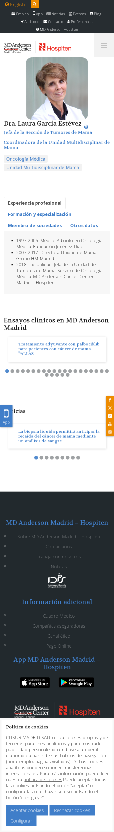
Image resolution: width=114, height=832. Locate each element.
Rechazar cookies (72, 810)
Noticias (55, 14)
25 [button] (68, 375)
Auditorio (30, 21)
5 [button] (28, 371)
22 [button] (52, 375)
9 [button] (49, 371)
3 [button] (18, 371)
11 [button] (60, 371)
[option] (57, 349)
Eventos (77, 14)
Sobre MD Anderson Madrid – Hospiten (59, 537)
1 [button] (7, 371)
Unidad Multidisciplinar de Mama (42, 167)
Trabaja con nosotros (59, 557)
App (38, 14)
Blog (95, 14)
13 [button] (70, 371)
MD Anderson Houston (57, 29)
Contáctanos (59, 547)
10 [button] (54, 371)
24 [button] (62, 375)
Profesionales (80, 21)
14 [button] (75, 371)
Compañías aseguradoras (59, 626)
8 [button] (44, 371)
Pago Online (59, 646)
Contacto (54, 21)
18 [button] (96, 371)
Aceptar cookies (27, 810)
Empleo (20, 14)
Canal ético (59, 636)
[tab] (35, 203)
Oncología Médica (25, 159)
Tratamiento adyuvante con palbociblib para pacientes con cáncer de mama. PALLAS (59, 348)
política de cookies (42, 779)
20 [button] (107, 371)
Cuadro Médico (59, 616)
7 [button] (38, 371)
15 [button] (80, 371)
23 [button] (57, 375)
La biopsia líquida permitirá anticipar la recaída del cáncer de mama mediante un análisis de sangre (59, 436)
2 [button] (12, 371)
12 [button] (65, 371)
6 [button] (33, 371)
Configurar (21, 821)
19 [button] (102, 371)
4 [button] (23, 371)
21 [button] (46, 375)
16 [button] (86, 371)
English (15, 5)
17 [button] (91, 371)
